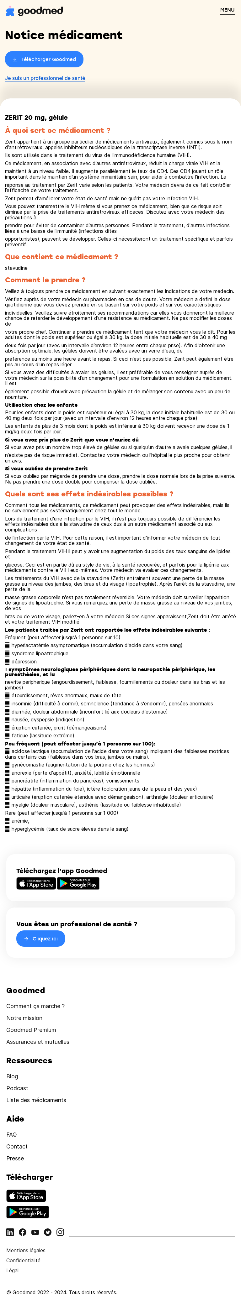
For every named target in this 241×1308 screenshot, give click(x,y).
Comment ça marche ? (35, 1006)
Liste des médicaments (36, 1100)
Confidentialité (23, 1260)
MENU (227, 9)
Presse (15, 1158)
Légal (12, 1270)
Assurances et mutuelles (37, 1042)
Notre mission (24, 1018)
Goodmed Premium (31, 1030)
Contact (17, 1146)
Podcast (17, 1088)
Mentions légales (26, 1250)
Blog (12, 1076)
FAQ (11, 1134)
